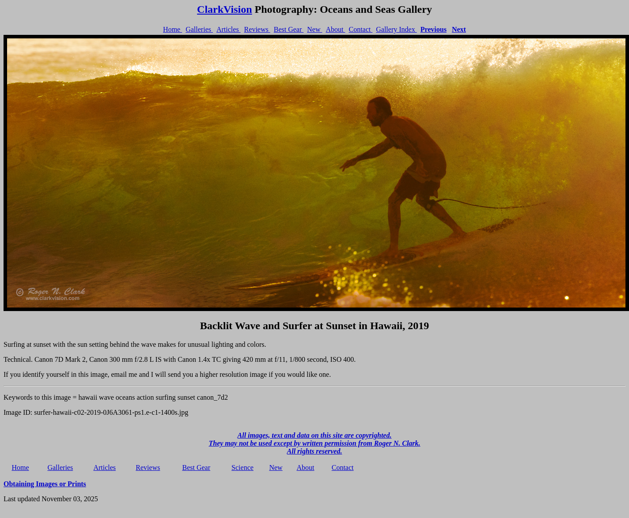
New (314, 29)
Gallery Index (396, 29)
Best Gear (289, 29)
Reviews (257, 29)
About (335, 29)
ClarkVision (224, 9)
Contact (360, 29)
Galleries (199, 29)
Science (242, 467)
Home (172, 29)
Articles (228, 29)
